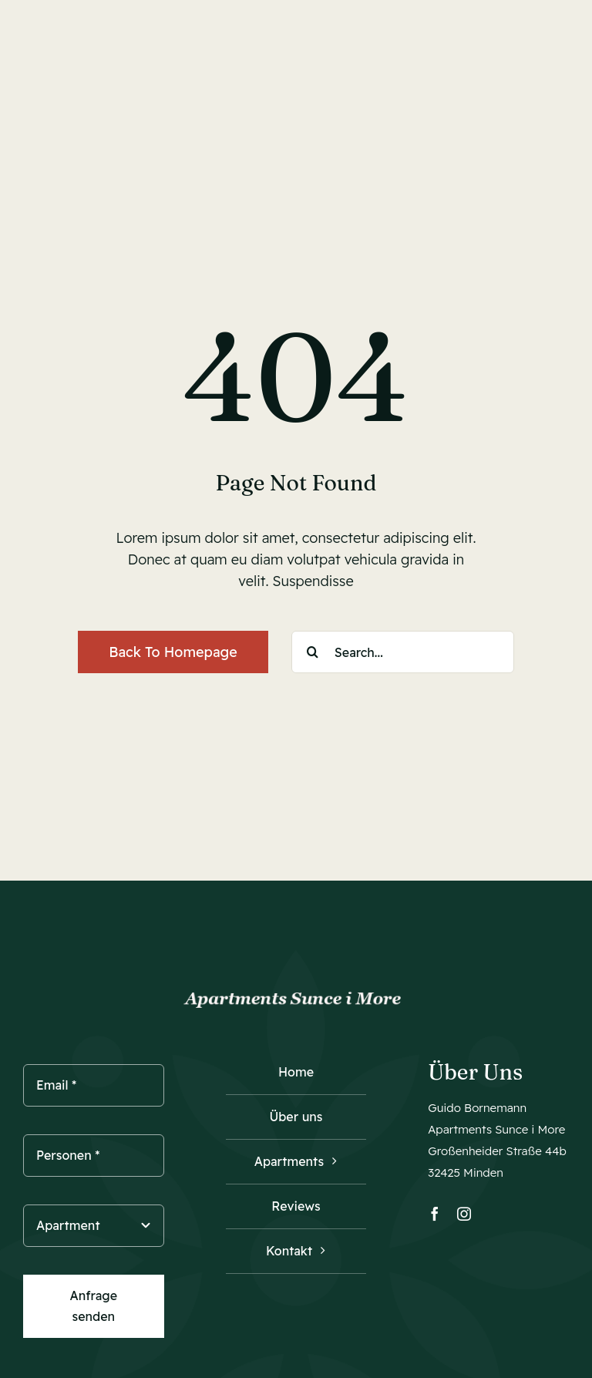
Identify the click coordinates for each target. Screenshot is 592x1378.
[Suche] (312, 652)
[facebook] (435, 1214)
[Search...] (402, 652)
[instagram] (464, 1214)
